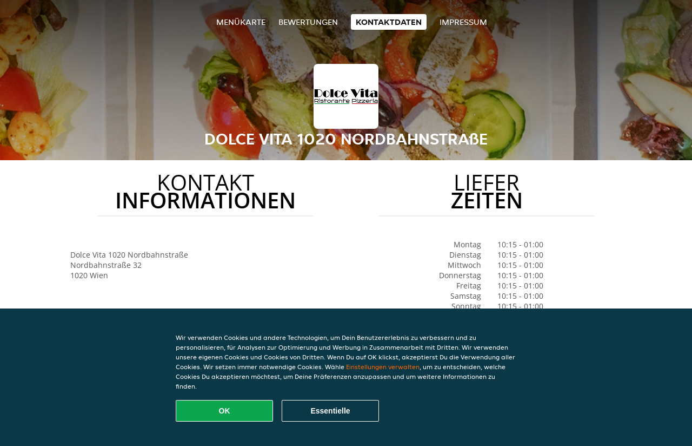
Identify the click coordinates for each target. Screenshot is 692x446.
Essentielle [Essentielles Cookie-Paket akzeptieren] (330, 410)
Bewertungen (308, 22)
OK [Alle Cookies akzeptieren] (224, 410)
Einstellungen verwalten (383, 367)
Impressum (463, 22)
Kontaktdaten (389, 22)
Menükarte (240, 22)
